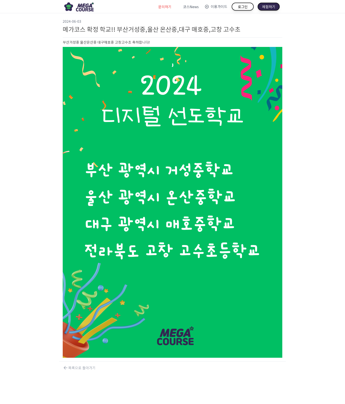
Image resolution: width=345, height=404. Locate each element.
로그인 (243, 6)
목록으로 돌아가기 (79, 368)
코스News (191, 6)
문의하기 (164, 6)
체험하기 (268, 6)
